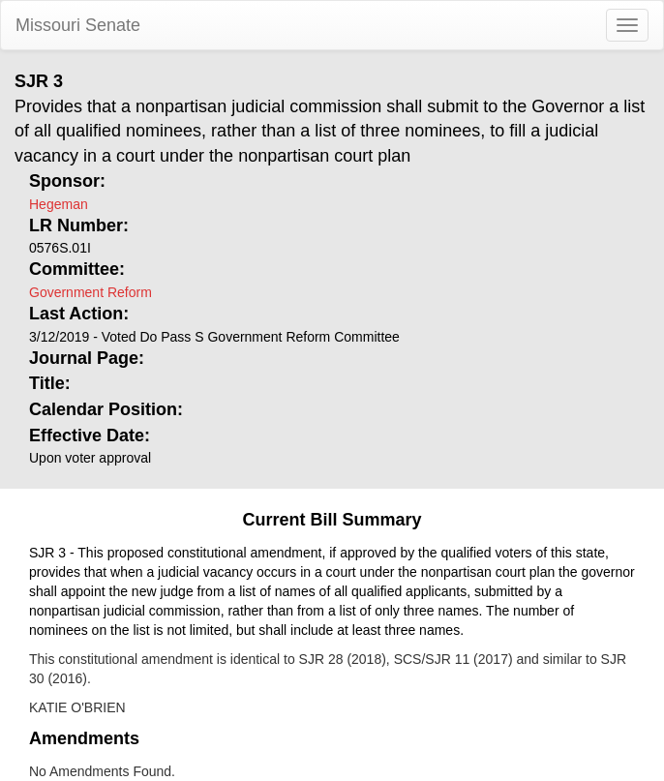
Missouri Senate (77, 25)
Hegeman (58, 204)
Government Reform (90, 292)
